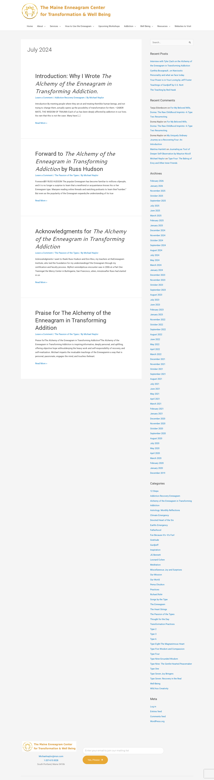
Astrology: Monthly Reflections (165, 501)
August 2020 (156, 430)
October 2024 (156, 237)
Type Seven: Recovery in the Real (166, 665)
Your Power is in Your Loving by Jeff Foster (171, 79)
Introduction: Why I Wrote (73, 84)
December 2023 (157, 270)
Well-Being (155, 670)
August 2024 (156, 246)
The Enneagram (157, 593)
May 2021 (154, 387)
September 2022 (158, 324)
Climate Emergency (159, 505)
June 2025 (155, 207)
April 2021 (155, 391)
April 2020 (155, 445)
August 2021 (156, 372)
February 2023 (157, 304)
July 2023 (154, 295)
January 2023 (156, 309)
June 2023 (155, 299)
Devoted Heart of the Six (162, 510)
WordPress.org (157, 707)
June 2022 (155, 333)
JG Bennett (155, 544)
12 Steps (154, 482)
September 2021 (158, 367)
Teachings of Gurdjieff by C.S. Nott (166, 84)
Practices (154, 578)
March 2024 (155, 261)
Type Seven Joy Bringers (161, 660)
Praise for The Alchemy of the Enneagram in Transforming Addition (73, 322)
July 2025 (154, 203)
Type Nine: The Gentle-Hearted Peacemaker (171, 651)
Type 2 (153, 617)
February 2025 (157, 217)
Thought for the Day (159, 607)
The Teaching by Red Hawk (163, 89)
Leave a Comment (44, 98)
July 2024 (154, 251)
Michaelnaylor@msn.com (51, 742)
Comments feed (158, 702)
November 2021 (157, 357)
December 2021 (157, 353)
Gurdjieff (154, 535)
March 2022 (155, 348)
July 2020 (154, 435)
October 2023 (156, 280)
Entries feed (156, 698)
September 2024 (158, 241)
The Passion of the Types (67, 176)
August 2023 (156, 290)
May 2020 (154, 440)
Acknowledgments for (80, 240)
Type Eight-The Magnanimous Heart (167, 631)
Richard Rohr (156, 583)
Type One (154, 656)
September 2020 (158, 425)
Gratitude (154, 530)
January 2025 (156, 222)
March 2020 (155, 449)
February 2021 (157, 401)
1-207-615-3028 (51, 746)
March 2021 (155, 396)
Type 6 (153, 626)
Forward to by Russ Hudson (75, 162)
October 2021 (156, 362)
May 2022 (154, 338)
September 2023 (158, 285)
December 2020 (157, 411)
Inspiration (155, 539)
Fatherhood (155, 520)
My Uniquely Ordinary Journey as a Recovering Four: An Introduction (168, 138)
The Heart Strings (158, 597)
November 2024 (157, 232)
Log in (153, 693)
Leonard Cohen (157, 549)
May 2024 (154, 256)
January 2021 (156, 406)
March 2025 (155, 212)
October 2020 (156, 420)
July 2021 (154, 377)
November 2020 (157, 416)
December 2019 (157, 464)
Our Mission (156, 563)
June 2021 (155, 382)
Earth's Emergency (159, 515)
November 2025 (157, 188)
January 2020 (156, 459)
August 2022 (156, 328)
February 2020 (157, 454)
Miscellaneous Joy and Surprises (166, 559)
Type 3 (153, 622)
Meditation (155, 554)
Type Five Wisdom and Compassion (167, 636)
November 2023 (157, 275)
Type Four (155, 641)
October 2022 (156, 319)
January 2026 (156, 183)
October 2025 (156, 193)
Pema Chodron (157, 573)
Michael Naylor (157, 156)
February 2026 (157, 179)
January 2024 (156, 266)
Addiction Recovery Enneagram (70, 98)
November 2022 (157, 314)
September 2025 (158, 198)
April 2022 (155, 343)
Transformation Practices (162, 612)
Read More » (41, 123)
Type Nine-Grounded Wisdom (164, 646)
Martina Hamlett (158, 147)
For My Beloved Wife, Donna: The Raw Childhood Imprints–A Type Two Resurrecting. (171, 111)
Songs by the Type (159, 588)
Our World (155, 568)
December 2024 (157, 227)
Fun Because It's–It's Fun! (162, 525)
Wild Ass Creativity (159, 675)
